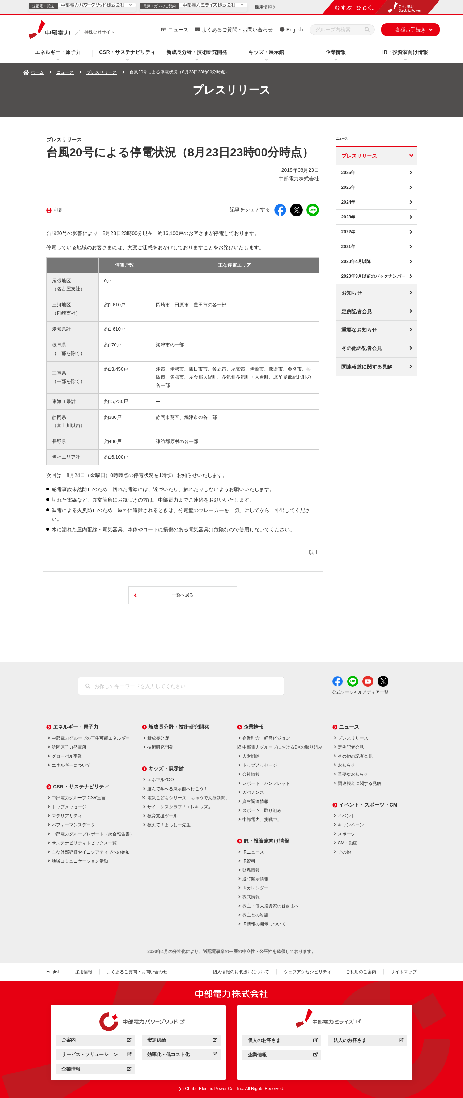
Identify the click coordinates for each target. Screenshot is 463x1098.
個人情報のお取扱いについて (241, 971)
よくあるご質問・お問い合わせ (237, 30)
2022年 (348, 231)
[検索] (367, 29)
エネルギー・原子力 (58, 52)
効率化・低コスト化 (182, 1055)
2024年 (348, 202)
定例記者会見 (356, 311)
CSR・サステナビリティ (127, 52)
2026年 (348, 172)
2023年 (348, 217)
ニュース (178, 30)
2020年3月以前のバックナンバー (373, 276)
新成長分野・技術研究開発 (196, 52)
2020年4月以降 (356, 261)
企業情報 (336, 52)
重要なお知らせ (359, 330)
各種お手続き (410, 30)
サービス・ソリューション (96, 1055)
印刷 (58, 210)
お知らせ (351, 293)
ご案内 (96, 1041)
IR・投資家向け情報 (405, 52)
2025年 (348, 187)
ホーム (37, 72)
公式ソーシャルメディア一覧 (360, 692)
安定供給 (182, 1041)
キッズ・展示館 (266, 52)
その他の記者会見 (361, 348)
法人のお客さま (368, 1041)
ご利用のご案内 (361, 971)
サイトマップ (404, 971)
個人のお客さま (282, 1041)
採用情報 (83, 971)
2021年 (348, 246)
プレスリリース (101, 72)
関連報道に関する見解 (366, 367)
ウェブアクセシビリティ (307, 971)
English (294, 30)
